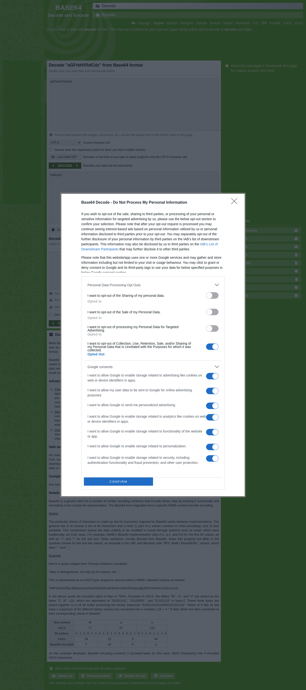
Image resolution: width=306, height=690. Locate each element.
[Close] (235, 202)
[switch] (212, 295)
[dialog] (153, 345)
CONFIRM (119, 481)
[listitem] (153, 284)
